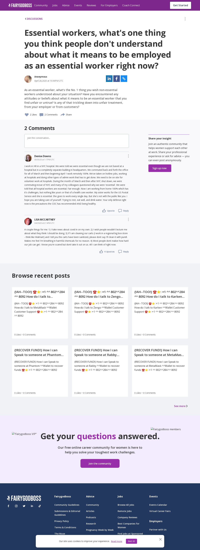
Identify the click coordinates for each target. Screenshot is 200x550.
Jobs (55, 5)
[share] (63, 114)
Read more (116, 541)
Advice (66, 5)
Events (78, 5)
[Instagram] (16, 506)
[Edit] (185, 19)
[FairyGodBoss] (24, 499)
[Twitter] (24, 506)
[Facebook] (8, 506)
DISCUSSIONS (33, 18)
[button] (185, 19)
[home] (20, 5)
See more (181, 406)
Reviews (91, 5)
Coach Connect (131, 5)
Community (41, 5)
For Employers (109, 5)
